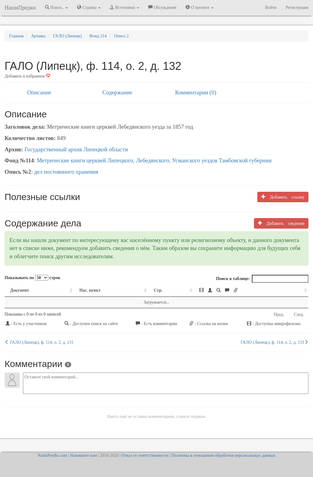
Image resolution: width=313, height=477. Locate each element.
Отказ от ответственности (144, 455)
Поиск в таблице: (262, 279)
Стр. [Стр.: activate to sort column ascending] (158, 290)
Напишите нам (83, 455)
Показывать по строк (32, 278)
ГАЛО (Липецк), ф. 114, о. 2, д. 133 (274, 342)
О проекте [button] (199, 7)
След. (299, 314)
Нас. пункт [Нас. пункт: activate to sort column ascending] (90, 290)
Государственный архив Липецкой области (76, 149)
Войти (270, 7)
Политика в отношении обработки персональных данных (223, 455)
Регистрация (297, 7)
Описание (39, 92)
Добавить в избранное (27, 76)
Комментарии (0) (195, 92)
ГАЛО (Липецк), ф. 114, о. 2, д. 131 (39, 342)
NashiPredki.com (52, 455)
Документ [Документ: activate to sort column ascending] (19, 290)
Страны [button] (89, 7)
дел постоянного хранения (66, 171)
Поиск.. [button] (56, 7)
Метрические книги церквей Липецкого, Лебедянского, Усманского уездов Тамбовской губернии (154, 160)
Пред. (279, 314)
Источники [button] (124, 7)
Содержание (117, 92)
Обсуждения (162, 7)
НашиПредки (20, 8)
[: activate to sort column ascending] (251, 290)
